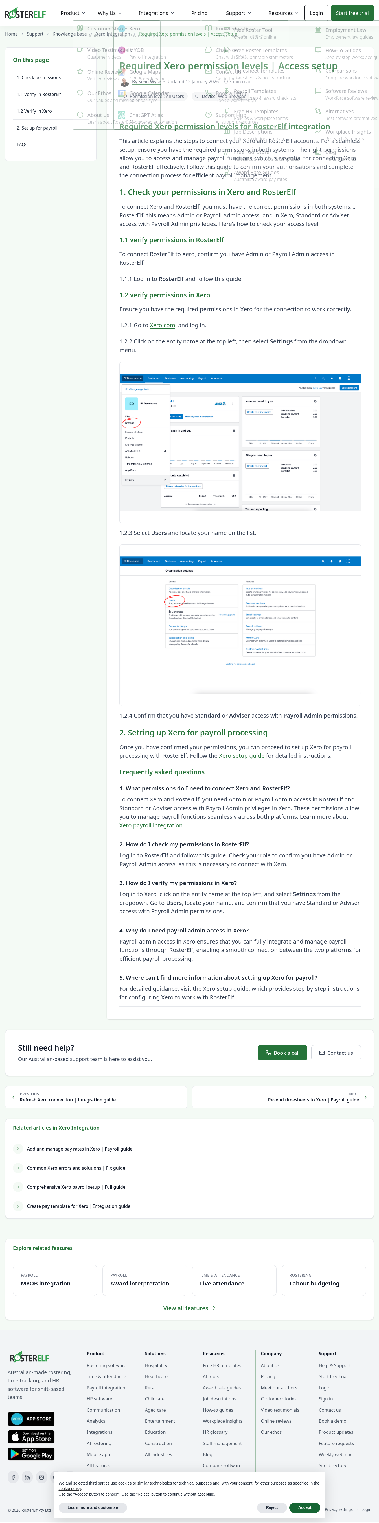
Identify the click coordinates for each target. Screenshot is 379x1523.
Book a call (283, 1052)
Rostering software (106, 1365)
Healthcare (156, 1376)
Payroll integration (106, 1388)
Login (316, 13)
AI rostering (99, 1443)
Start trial (352, 13)
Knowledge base (69, 34)
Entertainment (160, 1421)
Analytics (96, 1421)
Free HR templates (222, 1365)
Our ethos (271, 1432)
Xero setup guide (242, 755)
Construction (158, 1443)
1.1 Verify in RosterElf (39, 94)
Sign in (326, 1399)
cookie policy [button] (70, 1488)
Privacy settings (339, 1509)
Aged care (155, 1410)
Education (155, 1432)
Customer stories (278, 1399)
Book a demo (333, 1421)
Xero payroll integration (151, 825)
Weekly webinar (335, 1454)
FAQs (22, 144)
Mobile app (98, 1454)
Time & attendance (106, 1376)
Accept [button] (305, 1507)
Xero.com (162, 325)
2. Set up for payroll (37, 128)
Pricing (268, 1376)
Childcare (155, 1399)
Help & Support (335, 1365)
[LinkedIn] (27, 1477)
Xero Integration (113, 34)
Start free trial (333, 1376)
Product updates (336, 1432)
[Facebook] (13, 1477)
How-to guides (218, 1410)
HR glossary (215, 1432)
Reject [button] (272, 1507)
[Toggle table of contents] (51, 59)
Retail (151, 1388)
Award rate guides (222, 1388)
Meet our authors (279, 1388)
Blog (207, 1454)
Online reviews (276, 1421)
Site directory (333, 1465)
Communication (103, 1410)
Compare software (222, 1465)
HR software (99, 1399)
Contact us (336, 1052)
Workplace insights (222, 1421)
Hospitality (156, 1365)
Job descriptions (219, 1399)
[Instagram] (41, 1477)
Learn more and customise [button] (93, 1507)
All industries (158, 1454)
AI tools (211, 1376)
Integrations (100, 1432)
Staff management (222, 1443)
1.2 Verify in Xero (34, 111)
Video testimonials (280, 1410)
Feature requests (336, 1443)
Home (11, 34)
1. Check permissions (39, 77)
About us (270, 1365)
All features (98, 1465)
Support (35, 34)
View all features (189, 1308)
